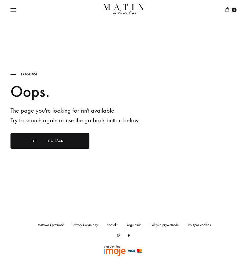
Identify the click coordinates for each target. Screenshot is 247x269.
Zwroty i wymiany (85, 225)
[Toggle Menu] (13, 10)
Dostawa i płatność (50, 225)
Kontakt (112, 225)
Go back (47, 141)
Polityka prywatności (165, 225)
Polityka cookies (199, 225)
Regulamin (134, 225)
